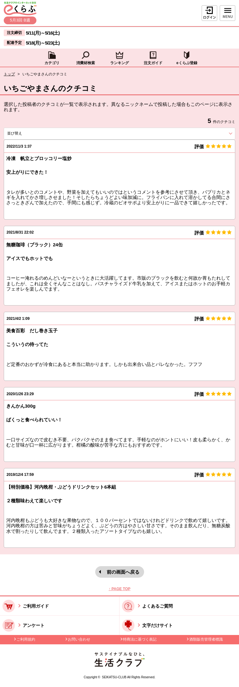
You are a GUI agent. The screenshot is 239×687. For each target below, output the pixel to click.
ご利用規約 (25, 639)
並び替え (26, 133)
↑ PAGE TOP (119, 589)
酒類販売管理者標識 (206, 639)
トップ (9, 74)
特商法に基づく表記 (140, 639)
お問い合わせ (79, 639)
